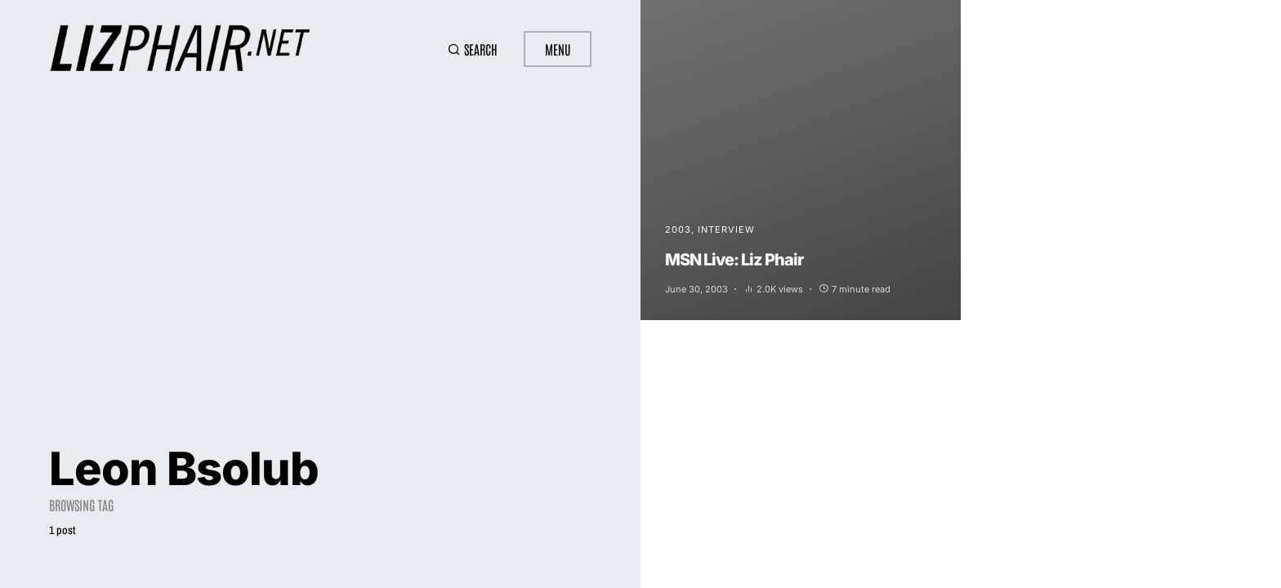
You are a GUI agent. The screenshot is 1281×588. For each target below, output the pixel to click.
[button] (473, 49)
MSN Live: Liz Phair (734, 260)
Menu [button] (557, 49)
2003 (678, 229)
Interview (726, 229)
